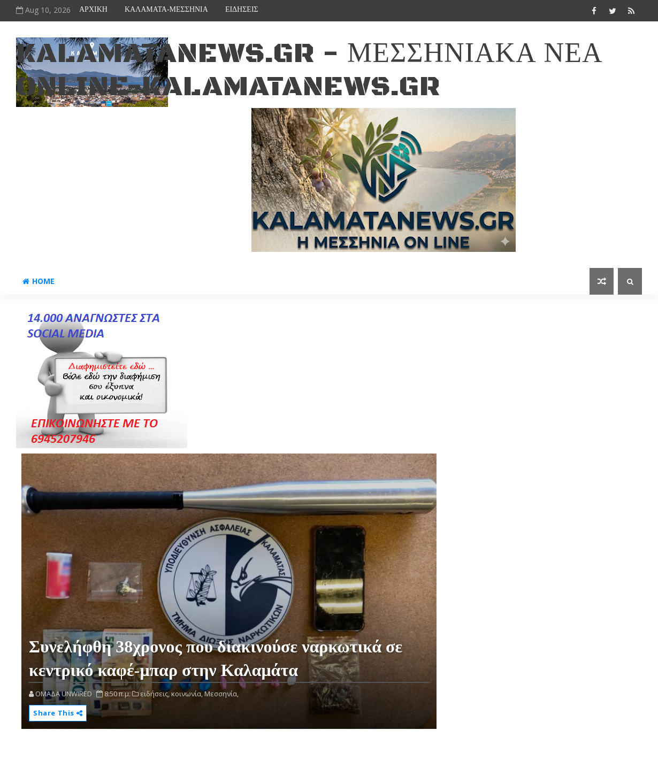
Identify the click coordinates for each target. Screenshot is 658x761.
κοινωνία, (187, 693)
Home (38, 281)
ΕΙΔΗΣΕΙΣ (241, 9)
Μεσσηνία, (221, 693)
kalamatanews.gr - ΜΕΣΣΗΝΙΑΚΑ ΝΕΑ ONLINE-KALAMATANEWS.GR (309, 70)
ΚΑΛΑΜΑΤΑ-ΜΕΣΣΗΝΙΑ (166, 9)
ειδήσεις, (155, 693)
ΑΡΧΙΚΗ (93, 9)
